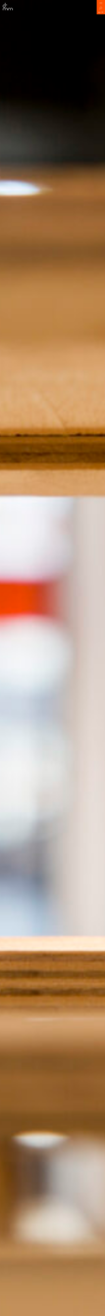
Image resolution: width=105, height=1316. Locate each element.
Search (101, 9)
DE (102, 12)
